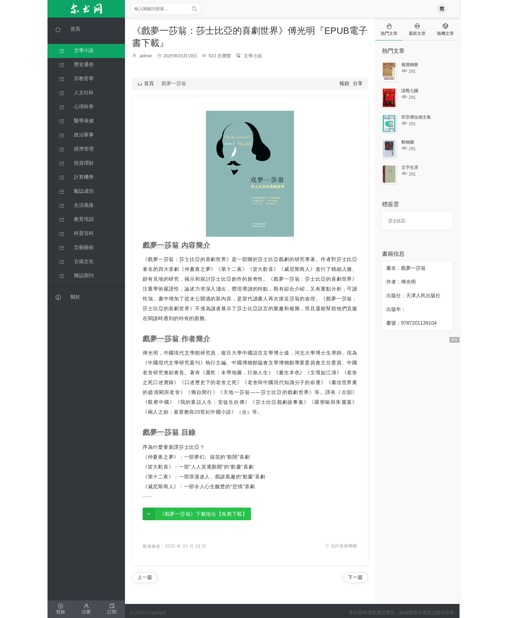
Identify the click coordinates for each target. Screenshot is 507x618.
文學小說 (253, 55)
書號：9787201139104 (411, 323)
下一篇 (355, 577)
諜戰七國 (409, 90)
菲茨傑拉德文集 (416, 117)
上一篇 (144, 577)
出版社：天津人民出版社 (413, 295)
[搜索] (194, 8)
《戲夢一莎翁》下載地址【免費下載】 (203, 514)
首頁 (145, 83)
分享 (358, 83)
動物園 (407, 142)
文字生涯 (409, 167)
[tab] (389, 29)
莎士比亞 (396, 220)
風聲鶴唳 (409, 64)
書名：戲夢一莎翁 (406, 268)
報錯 (344, 83)
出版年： (396, 309)
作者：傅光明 (401, 282)
